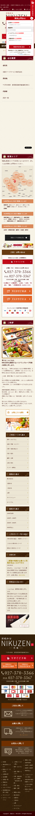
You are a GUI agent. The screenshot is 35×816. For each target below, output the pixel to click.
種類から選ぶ (17, 792)
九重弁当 (9, 483)
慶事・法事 (10, 458)
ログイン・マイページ (7, 799)
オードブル (10, 502)
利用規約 (21, 54)
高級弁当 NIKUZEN (15, 813)
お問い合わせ (29, 9)
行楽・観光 (10, 453)
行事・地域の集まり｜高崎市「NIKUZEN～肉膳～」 (18, 780)
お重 (8, 493)
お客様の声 (5, 774)
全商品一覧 (5, 779)
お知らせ (5, 785)
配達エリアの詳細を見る (17, 237)
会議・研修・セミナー (13, 444)
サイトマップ (6, 9)
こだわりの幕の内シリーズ (14, 543)
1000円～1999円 (11, 518)
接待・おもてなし (12, 439)
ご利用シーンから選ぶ (18, 763)
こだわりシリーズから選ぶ (29, 775)
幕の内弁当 (10, 478)
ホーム (5, 50)
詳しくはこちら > (24, 735)
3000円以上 (10, 527)
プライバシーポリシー (14, 54)
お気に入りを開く (18, 412)
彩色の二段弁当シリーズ (13, 548)
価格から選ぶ (28, 760)
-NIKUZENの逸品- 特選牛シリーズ (17, 538)
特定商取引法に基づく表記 (7, 791)
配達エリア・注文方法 (7, 770)
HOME (4, 762)
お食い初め (10, 463)
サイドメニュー (11, 497)
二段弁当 (9, 488)
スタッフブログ (7, 787)
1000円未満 (10, 513)
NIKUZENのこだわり (7, 765)
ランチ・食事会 (11, 467)
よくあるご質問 (18, 9)
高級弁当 (5, 782)
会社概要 (5, 777)
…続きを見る (21, 575)
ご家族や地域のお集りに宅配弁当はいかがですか (17, 562)
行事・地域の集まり (12, 449)
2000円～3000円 (11, 523)
